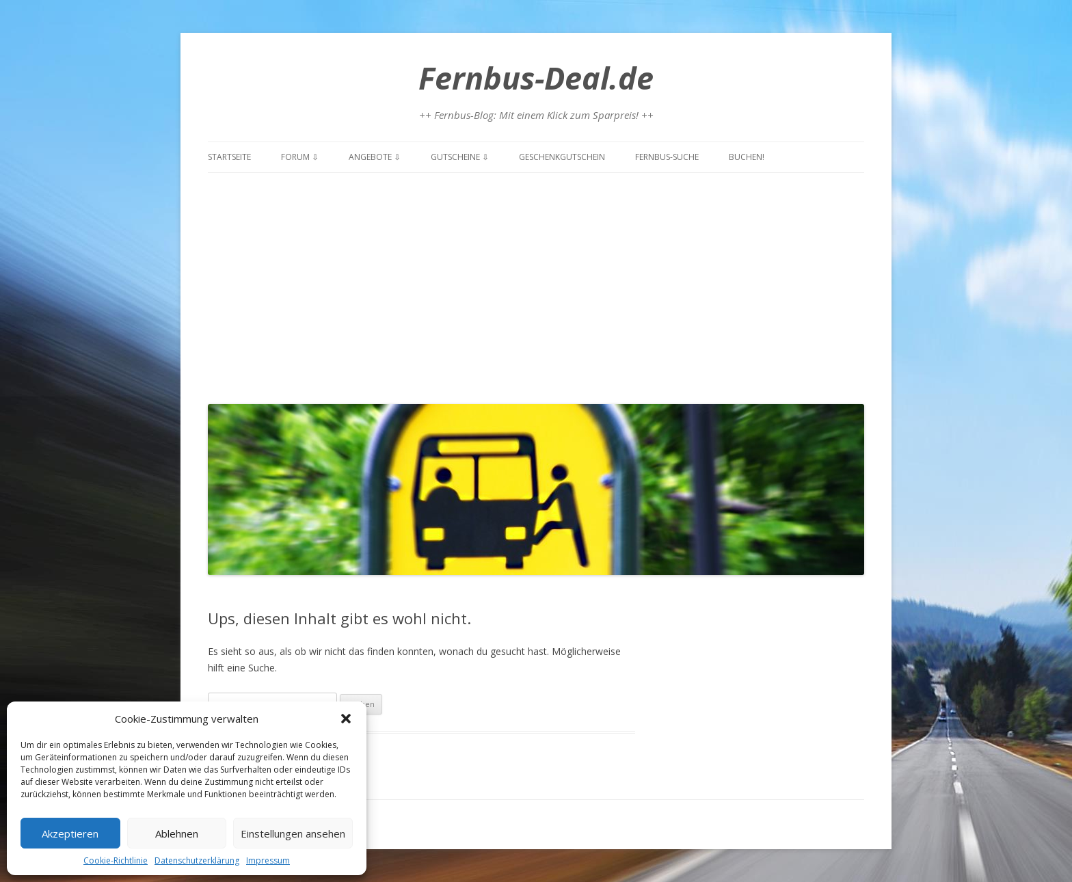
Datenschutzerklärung (197, 860)
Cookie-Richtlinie (115, 860)
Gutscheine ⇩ (460, 157)
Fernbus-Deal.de (536, 77)
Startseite (229, 157)
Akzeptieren (70, 833)
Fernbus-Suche (667, 157)
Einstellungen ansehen (293, 833)
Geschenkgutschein (562, 157)
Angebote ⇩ (375, 157)
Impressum (268, 860)
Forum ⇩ (300, 157)
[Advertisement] (536, 285)
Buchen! (746, 157)
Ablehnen (176, 833)
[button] (346, 718)
